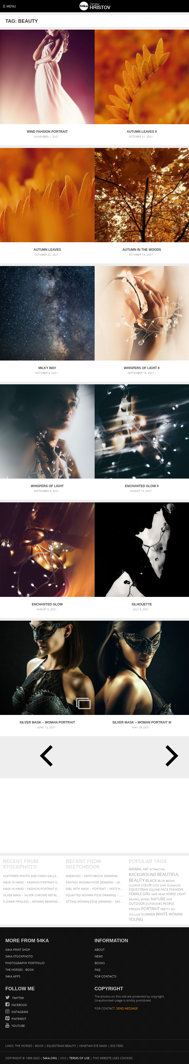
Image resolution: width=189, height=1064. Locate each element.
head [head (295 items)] (161, 894)
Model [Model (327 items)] (145, 899)
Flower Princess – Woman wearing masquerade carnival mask (31, 901)
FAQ (98, 970)
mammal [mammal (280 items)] (134, 899)
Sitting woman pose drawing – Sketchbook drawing (94, 901)
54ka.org (50, 1058)
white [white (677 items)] (162, 914)
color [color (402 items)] (146, 885)
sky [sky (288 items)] (173, 909)
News (99, 956)
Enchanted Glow (47, 604)
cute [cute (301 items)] (155, 885)
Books (100, 963)
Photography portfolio (25, 963)
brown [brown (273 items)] (170, 881)
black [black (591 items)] (151, 880)
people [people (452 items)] (168, 903)
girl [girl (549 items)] (146, 893)
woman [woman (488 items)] (176, 914)
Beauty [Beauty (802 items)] (137, 880)
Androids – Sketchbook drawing (92, 876)
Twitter (17, 998)
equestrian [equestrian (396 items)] (138, 889)
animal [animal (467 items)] (135, 869)
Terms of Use (79, 1058)
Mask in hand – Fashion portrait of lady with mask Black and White (31, 882)
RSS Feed (116, 1046)
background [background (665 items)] (142, 874)
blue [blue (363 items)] (161, 881)
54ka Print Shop (17, 950)
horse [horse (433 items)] (171, 894)
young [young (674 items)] (136, 919)
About (100, 950)
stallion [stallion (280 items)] (134, 914)
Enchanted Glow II (142, 486)
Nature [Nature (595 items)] (158, 898)
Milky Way (47, 368)
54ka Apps (12, 976)
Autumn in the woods (141, 250)
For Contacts (105, 976)
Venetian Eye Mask (93, 1046)
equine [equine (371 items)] (154, 889)
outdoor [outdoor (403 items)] (137, 904)
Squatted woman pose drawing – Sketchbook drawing (94, 895)
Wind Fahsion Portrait (47, 132)
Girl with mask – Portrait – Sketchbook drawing (94, 889)
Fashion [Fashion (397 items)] (176, 889)
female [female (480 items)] (135, 894)
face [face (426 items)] (164, 889)
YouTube (18, 1026)
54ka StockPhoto (19, 956)
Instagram (19, 1012)
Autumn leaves (47, 250)
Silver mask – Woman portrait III (141, 722)
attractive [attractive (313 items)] (157, 869)
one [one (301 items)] (169, 899)
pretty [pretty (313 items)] (165, 909)
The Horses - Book (19, 970)
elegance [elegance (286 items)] (174, 885)
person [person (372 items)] (134, 909)
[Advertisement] (94, 815)
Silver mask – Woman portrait (47, 722)
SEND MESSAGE (127, 1008)
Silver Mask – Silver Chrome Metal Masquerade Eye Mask (31, 895)
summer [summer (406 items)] (148, 914)
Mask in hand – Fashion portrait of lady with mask (31, 889)
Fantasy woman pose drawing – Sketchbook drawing (94, 882)
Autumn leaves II (142, 132)
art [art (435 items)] (146, 869)
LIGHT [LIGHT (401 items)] (181, 894)
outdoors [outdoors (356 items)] (153, 904)
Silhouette (142, 604)
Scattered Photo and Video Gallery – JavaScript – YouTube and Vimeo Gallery (31, 876)
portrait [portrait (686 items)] (150, 908)
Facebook (19, 1005)
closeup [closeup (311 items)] (134, 885)
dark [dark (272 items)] (163, 885)
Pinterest (18, 1019)
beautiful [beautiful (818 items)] (168, 874)
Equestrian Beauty (61, 1046)
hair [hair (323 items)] (154, 894)
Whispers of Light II (142, 368)
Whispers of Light (47, 486)
